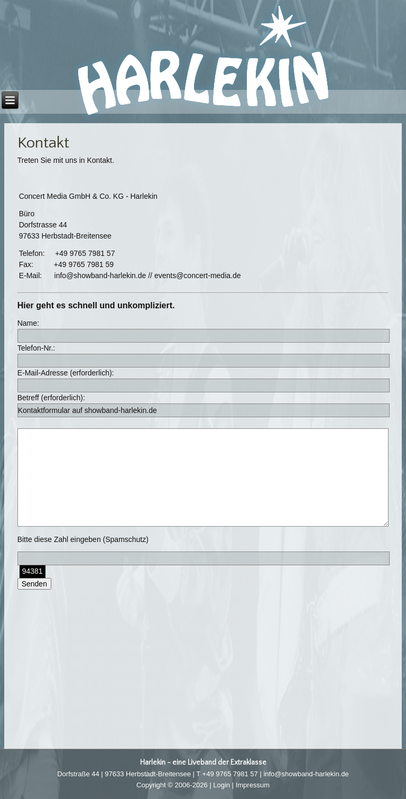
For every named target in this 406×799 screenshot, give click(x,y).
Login (221, 785)
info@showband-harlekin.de (305, 774)
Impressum (253, 785)
